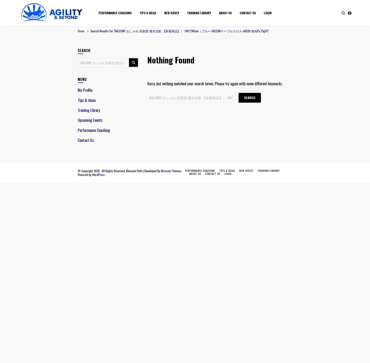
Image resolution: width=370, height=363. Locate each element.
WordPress (98, 174)
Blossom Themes (171, 171)
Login (268, 13)
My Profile (85, 90)
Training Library (199, 13)
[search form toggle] (343, 12)
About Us (225, 13)
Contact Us (248, 13)
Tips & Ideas (148, 13)
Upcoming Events (90, 120)
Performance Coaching (115, 13)
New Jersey (171, 13)
